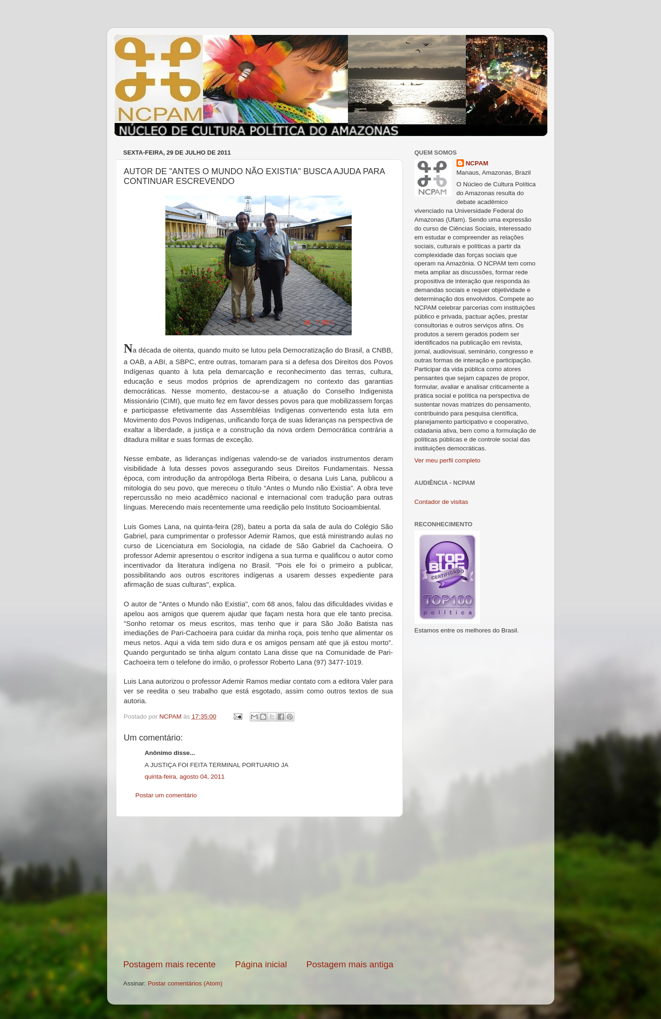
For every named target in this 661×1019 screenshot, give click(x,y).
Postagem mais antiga (350, 964)
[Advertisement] (258, 887)
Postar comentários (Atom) (185, 983)
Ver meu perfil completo (448, 460)
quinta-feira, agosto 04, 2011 (185, 776)
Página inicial (261, 964)
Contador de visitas (442, 501)
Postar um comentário (166, 795)
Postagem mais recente (169, 964)
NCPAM (477, 163)
